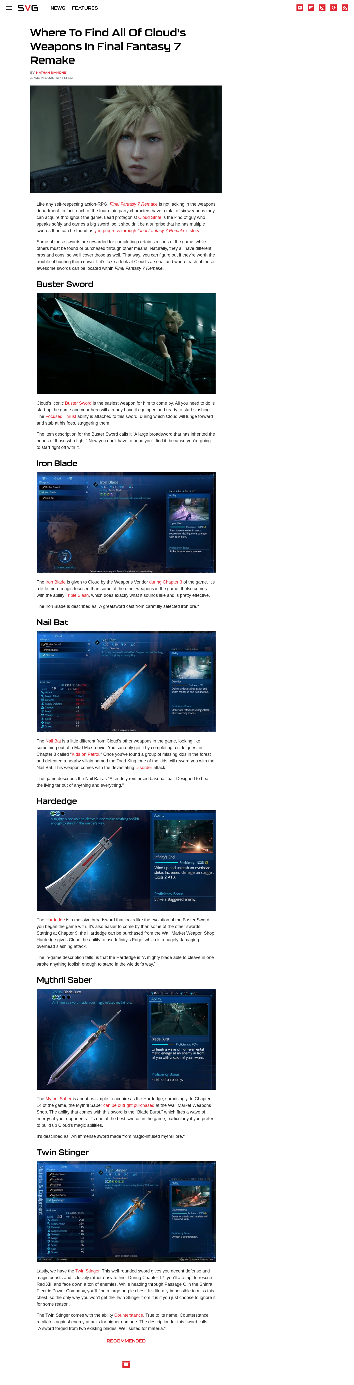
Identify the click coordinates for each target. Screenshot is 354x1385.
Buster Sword (78, 403)
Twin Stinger (87, 1271)
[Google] (333, 10)
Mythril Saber (58, 1098)
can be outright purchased (128, 1105)
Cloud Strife (149, 217)
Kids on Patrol (85, 754)
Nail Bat (53, 741)
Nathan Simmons (51, 72)
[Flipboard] (311, 10)
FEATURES (85, 8)
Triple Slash (77, 595)
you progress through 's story (146, 230)
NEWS (58, 8)
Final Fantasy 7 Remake (134, 204)
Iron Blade (55, 582)
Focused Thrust (60, 416)
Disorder (143, 767)
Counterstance (128, 1315)
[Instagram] (322, 10)
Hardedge (55, 919)
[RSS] (345, 10)
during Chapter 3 (165, 582)
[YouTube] (299, 10)
